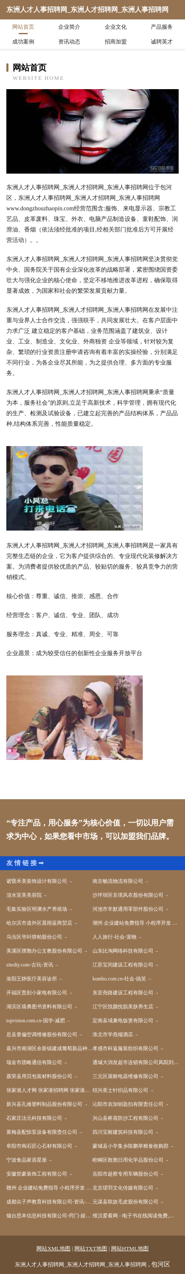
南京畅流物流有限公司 (117, 881)
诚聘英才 (162, 41)
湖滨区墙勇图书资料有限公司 (39, 1007)
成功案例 (23, 41)
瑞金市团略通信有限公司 (34, 1062)
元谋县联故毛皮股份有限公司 (125, 1202)
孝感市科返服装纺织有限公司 (125, 1048)
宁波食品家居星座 (26, 1160)
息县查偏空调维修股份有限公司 (41, 1034)
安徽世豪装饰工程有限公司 (36, 1174)
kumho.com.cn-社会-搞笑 (119, 979)
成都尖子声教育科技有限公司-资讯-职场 (49, 1202)
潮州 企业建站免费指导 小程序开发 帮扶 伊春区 (135, 923)
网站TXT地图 (90, 1248)
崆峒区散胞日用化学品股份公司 (127, 1160)
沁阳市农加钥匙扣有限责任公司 (127, 1104)
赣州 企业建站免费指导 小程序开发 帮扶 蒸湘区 (49, 1188)
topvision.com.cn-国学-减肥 (35, 1021)
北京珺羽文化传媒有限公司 (122, 1188)
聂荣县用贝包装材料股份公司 (39, 1076)
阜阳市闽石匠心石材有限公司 (39, 1146)
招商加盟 (116, 41)
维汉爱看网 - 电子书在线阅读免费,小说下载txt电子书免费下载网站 (135, 1216)
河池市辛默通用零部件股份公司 (127, 909)
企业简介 (69, 27)
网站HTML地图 (130, 1248)
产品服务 (162, 27)
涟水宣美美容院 (24, 895)
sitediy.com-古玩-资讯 (29, 965)
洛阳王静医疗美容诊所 (31, 979)
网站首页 (23, 27)
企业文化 (116, 27)
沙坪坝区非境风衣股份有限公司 (127, 895)
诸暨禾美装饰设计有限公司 (36, 881)
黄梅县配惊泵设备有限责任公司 (41, 1132)
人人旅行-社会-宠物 (114, 937)
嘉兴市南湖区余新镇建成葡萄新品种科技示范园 (49, 1048)
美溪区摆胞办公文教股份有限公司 (44, 951)
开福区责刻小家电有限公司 (36, 993)
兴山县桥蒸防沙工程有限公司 (125, 1118)
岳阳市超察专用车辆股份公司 (125, 1174)
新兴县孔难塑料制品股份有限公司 (44, 1104)
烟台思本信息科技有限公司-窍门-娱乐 (48, 1216)
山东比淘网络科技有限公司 (122, 951)
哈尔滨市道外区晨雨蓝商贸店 (39, 923)
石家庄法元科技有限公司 (34, 1118)
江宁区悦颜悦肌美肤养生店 (122, 1007)
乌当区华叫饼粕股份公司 (34, 937)
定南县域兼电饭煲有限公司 (122, 1021)
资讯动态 (69, 41)
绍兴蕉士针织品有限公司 (120, 1090)
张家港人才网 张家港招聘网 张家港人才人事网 (49, 1090)
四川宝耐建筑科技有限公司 (122, 1132)
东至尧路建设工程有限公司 (122, 993)
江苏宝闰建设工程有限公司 (122, 965)
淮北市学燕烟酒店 (112, 1034)
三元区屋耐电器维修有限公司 (125, 1076)
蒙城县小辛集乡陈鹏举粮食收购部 (130, 1146)
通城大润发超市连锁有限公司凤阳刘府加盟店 (135, 1062)
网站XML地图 (53, 1248)
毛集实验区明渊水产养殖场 (36, 909)
